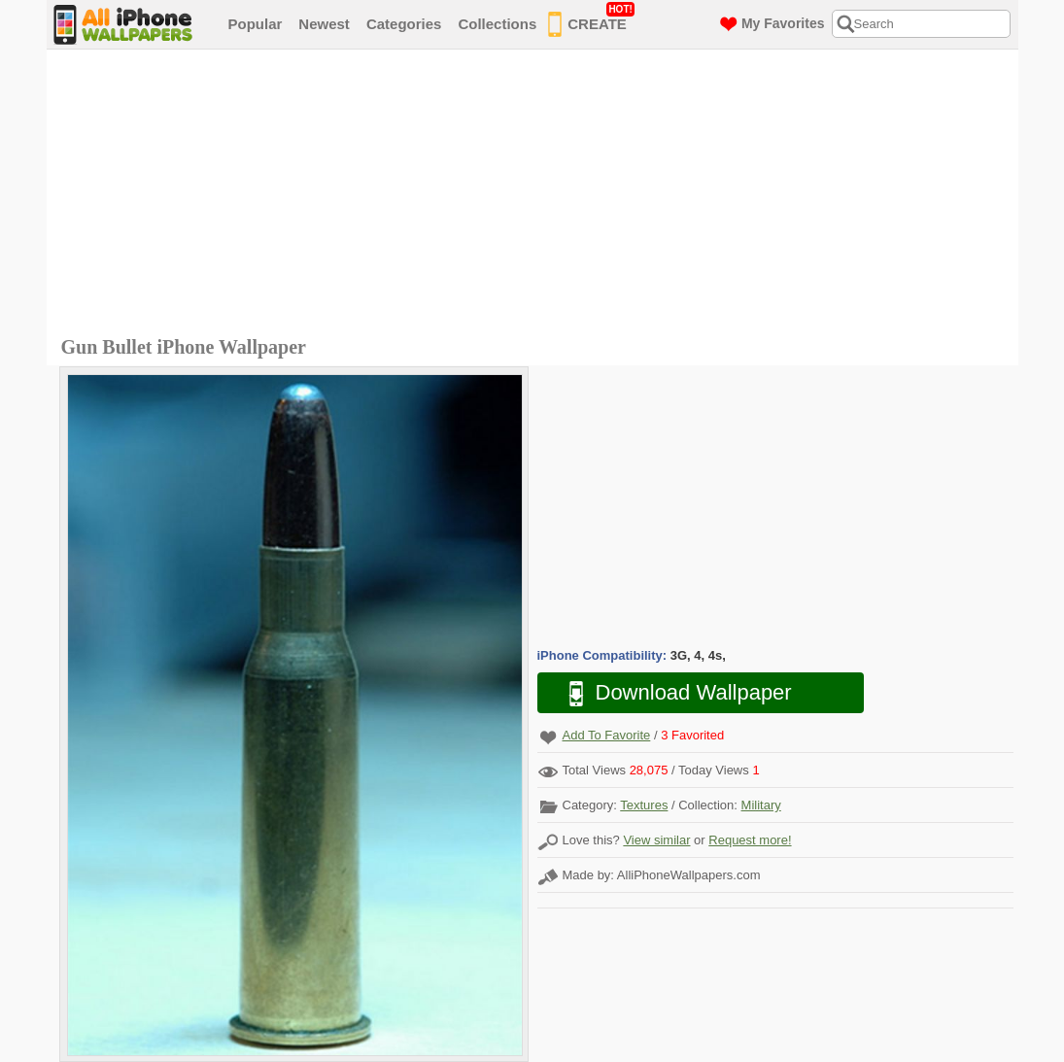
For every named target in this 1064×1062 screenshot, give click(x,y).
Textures (644, 805)
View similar (656, 840)
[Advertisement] (537, 195)
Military (761, 805)
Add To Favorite (607, 735)
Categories (404, 24)
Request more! (749, 840)
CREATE (591, 20)
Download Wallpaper (670, 693)
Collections (497, 24)
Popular (255, 24)
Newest (324, 24)
